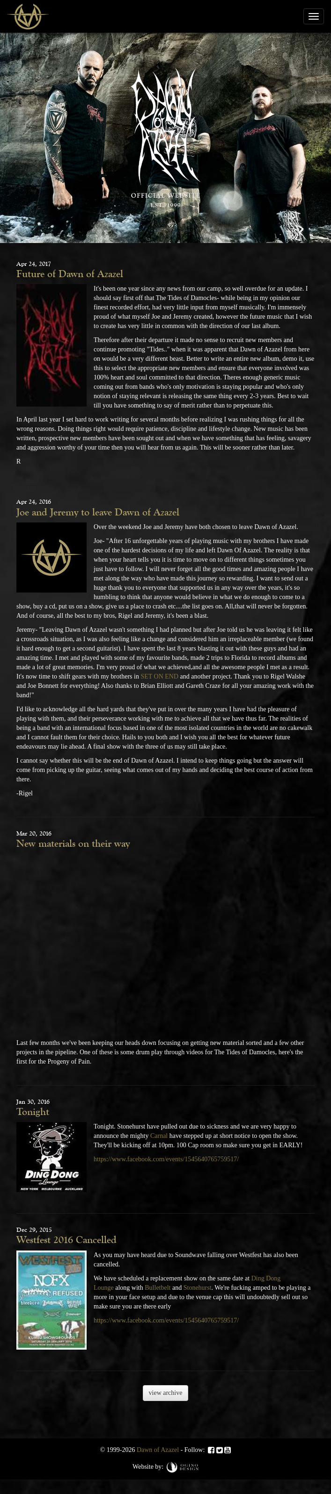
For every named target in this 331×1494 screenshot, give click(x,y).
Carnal (159, 1135)
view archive (166, 1392)
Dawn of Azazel (158, 1449)
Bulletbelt (157, 1287)
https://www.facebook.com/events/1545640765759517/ (166, 1159)
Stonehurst (198, 1287)
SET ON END (159, 676)
